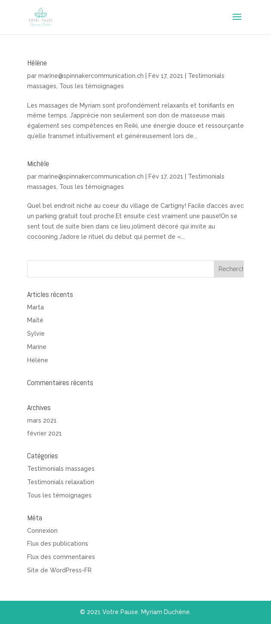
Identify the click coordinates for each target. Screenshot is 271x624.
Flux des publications (57, 543)
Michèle (38, 163)
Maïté (35, 320)
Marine (36, 346)
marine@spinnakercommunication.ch (91, 75)
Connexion (42, 530)
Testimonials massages (61, 468)
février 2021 (44, 433)
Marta (35, 307)
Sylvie (36, 333)
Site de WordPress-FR (59, 570)
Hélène (37, 63)
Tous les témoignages (91, 86)
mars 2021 (42, 420)
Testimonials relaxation (60, 482)
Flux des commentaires (61, 556)
